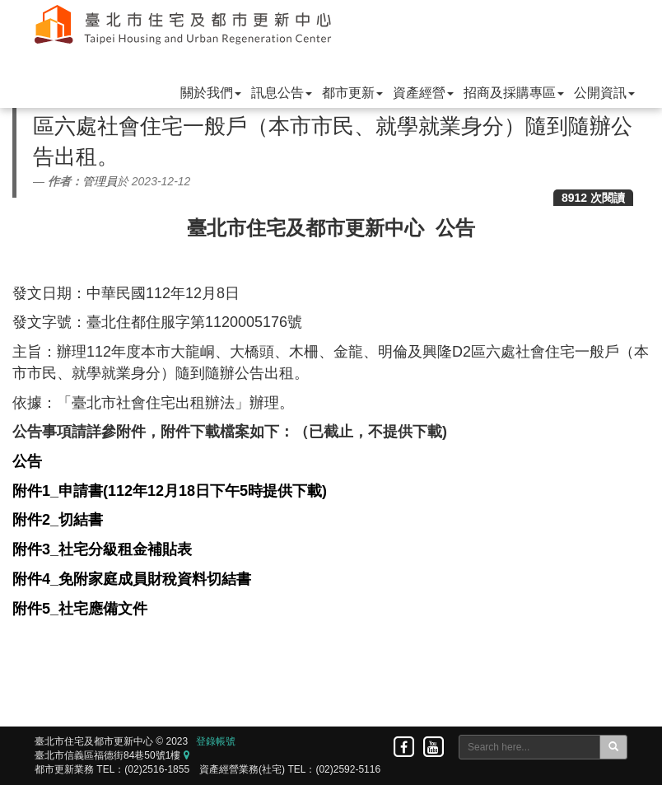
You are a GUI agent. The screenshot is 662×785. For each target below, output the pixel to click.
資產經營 (423, 93)
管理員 (99, 181)
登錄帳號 (215, 741)
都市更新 (352, 93)
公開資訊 (604, 93)
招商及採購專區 (514, 93)
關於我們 (210, 93)
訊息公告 (281, 93)
